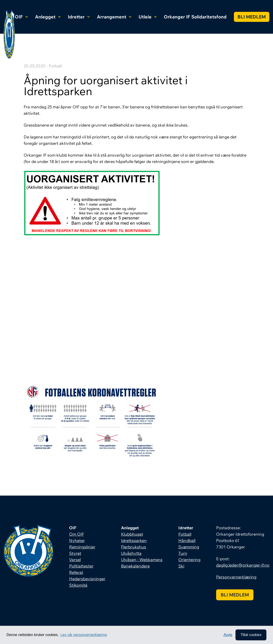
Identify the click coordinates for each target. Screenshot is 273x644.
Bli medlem (252, 17)
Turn (182, 553)
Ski (181, 566)
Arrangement (114, 17)
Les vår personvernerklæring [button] (84, 635)
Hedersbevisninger (87, 578)
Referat (76, 572)
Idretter (79, 17)
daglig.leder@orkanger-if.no (242, 565)
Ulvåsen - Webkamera (141, 559)
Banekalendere (135, 566)
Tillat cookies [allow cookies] (250, 635)
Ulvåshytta (131, 553)
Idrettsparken (134, 540)
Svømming (188, 547)
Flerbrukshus (133, 547)
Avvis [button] (228, 635)
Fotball (184, 534)
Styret (75, 553)
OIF (21, 17)
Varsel (75, 559)
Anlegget (48, 17)
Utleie (148, 17)
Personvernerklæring (236, 577)
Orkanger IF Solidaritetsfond (195, 17)
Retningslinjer (82, 547)
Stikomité (78, 585)
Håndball (186, 540)
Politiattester (81, 566)
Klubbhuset (132, 534)
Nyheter (77, 540)
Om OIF (76, 534)
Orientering (189, 559)
